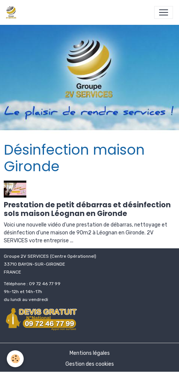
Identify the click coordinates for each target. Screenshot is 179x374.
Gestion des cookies (89, 364)
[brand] (12, 12)
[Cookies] (15, 358)
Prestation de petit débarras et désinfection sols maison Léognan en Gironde (87, 209)
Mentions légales (90, 353)
